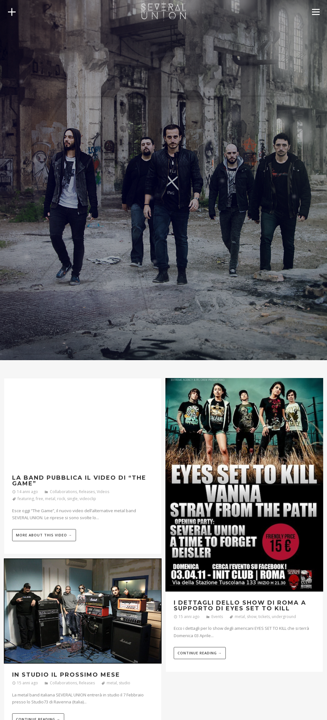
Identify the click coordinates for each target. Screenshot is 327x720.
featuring (26, 498)
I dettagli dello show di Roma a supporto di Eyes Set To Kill (240, 605)
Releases (87, 491)
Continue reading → (200, 653)
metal (50, 498)
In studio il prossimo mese (66, 675)
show (251, 616)
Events (217, 616)
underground (284, 616)
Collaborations (63, 491)
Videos (103, 491)
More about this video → (44, 535)
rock (61, 498)
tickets (264, 616)
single (72, 498)
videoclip (88, 498)
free (39, 498)
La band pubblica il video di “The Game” (79, 480)
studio (124, 683)
